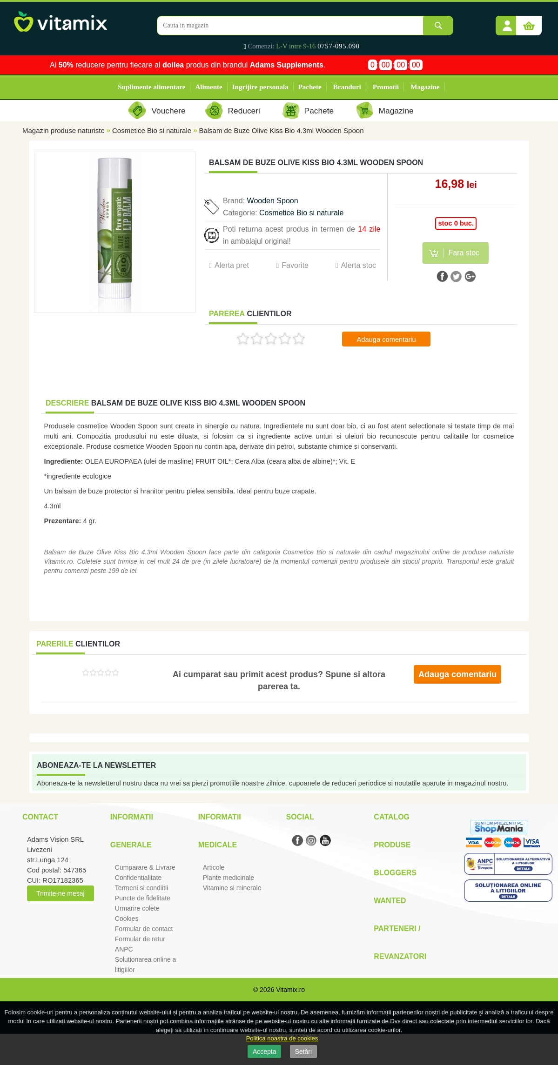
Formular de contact (144, 928)
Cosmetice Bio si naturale (151, 130)
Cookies (127, 918)
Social (300, 817)
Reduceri (244, 110)
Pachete (310, 87)
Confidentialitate (138, 877)
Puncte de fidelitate (142, 898)
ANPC (124, 949)
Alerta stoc (358, 265)
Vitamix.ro (290, 989)
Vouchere (168, 110)
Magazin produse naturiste (63, 130)
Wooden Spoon (272, 201)
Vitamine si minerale (232, 888)
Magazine (424, 87)
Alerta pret (232, 265)
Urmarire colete (137, 908)
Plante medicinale (229, 877)
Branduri (347, 87)
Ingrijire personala (260, 87)
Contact (40, 817)
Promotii (386, 87)
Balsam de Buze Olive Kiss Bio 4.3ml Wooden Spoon (281, 130)
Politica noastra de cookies (282, 1038)
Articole (214, 867)
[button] (507, 22)
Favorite (295, 265)
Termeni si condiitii (141, 888)
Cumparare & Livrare (145, 867)
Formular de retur (140, 939)
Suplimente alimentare (151, 87)
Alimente (208, 87)
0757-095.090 (338, 46)
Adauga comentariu (386, 339)
